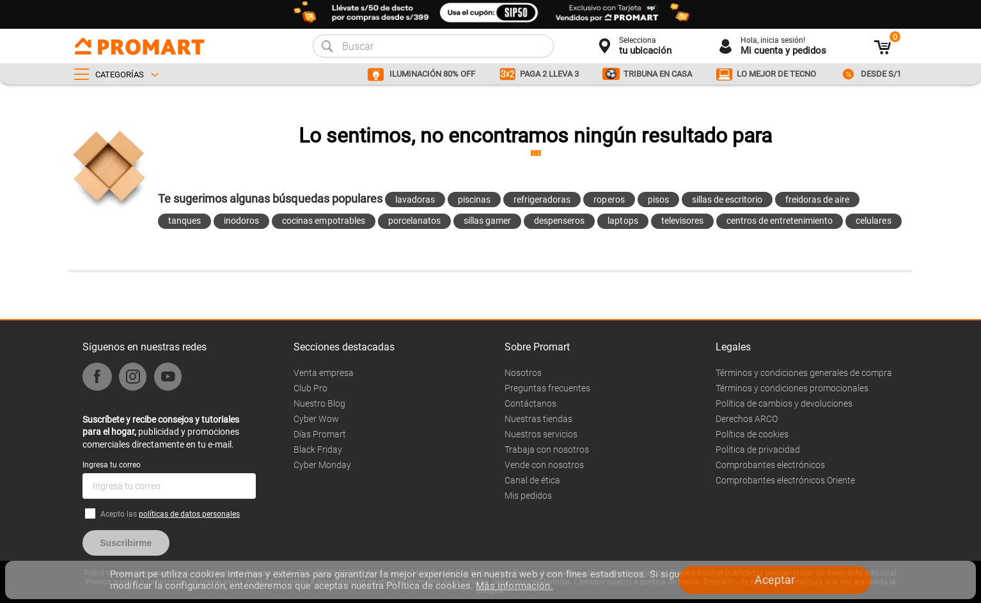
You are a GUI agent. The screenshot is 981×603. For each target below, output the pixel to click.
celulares (873, 220)
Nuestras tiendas (538, 419)
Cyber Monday (322, 465)
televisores (682, 220)
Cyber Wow (316, 419)
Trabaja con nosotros (547, 449)
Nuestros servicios (541, 434)
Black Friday (318, 449)
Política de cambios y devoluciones (784, 403)
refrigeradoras (542, 199)
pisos (658, 199)
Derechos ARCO (747, 419)
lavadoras (415, 199)
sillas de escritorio (727, 199)
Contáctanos (530, 403)
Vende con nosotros (544, 465)
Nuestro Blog (319, 403)
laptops (623, 220)
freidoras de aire (817, 199)
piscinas (474, 199)
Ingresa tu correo (111, 464)
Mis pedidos (528, 495)
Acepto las (170, 514)
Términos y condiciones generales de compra (804, 373)
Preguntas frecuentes (547, 388)
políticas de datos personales (189, 514)
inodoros (241, 220)
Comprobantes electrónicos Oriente (785, 480)
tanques (184, 220)
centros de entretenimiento (779, 220)
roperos (608, 199)
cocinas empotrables (323, 220)
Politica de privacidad (758, 449)
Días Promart (320, 434)
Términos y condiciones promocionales (792, 388)
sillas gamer (487, 220)
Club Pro (310, 388)
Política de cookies (752, 434)
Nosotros (523, 373)
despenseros (559, 220)
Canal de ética (532, 480)
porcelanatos (414, 220)
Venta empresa (324, 373)
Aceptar (775, 579)
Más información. (514, 585)
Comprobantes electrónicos (770, 465)
